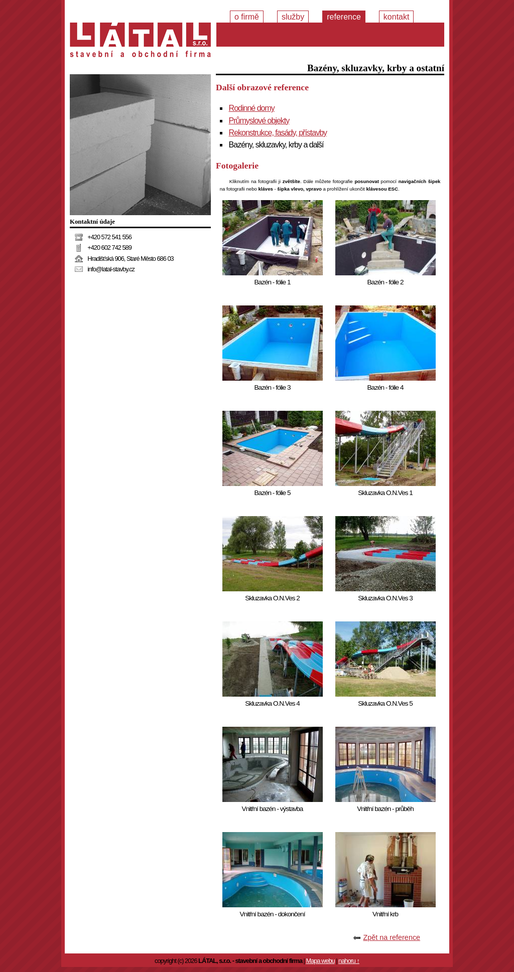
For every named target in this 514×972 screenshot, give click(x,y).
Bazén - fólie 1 (272, 282)
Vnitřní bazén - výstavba (272, 809)
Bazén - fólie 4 (385, 387)
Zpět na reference (391, 937)
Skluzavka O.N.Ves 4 (272, 703)
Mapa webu (320, 960)
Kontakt (396, 17)
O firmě (246, 17)
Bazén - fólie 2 (385, 282)
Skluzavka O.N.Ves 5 (385, 703)
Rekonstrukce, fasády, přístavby (278, 132)
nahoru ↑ (348, 960)
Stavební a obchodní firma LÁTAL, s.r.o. (140, 43)
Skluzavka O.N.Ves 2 (272, 598)
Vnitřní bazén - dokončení (272, 914)
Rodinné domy (252, 108)
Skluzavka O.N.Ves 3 (385, 598)
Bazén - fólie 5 (272, 493)
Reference (344, 17)
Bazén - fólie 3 (272, 387)
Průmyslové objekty (259, 120)
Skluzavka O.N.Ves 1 (385, 493)
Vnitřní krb (385, 914)
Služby (293, 17)
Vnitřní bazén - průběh (385, 809)
